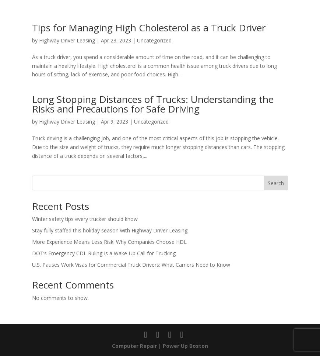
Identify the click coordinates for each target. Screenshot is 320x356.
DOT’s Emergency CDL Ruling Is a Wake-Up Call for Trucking (104, 253)
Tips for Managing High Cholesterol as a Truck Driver (149, 27)
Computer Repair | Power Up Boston (160, 345)
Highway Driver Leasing (67, 40)
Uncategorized (154, 40)
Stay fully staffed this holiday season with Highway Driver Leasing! (110, 230)
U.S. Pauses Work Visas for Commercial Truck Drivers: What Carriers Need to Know (131, 264)
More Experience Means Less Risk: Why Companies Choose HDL (109, 241)
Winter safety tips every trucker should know (85, 218)
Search (276, 183)
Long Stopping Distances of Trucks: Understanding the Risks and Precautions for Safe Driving (153, 104)
